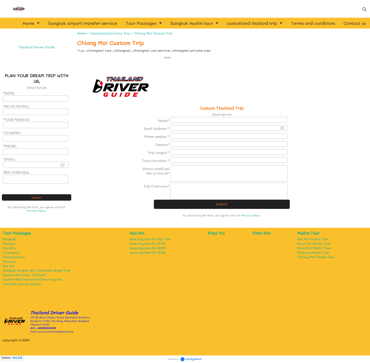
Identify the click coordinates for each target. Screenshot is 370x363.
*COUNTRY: (12, 133)
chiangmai (122, 50)
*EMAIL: (9, 159)
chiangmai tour (99, 50)
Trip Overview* (156, 186)
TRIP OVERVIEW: (16, 172)
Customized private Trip (110, 33)
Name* (163, 120)
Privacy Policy (36, 210)
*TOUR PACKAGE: (16, 119)
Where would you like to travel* (155, 170)
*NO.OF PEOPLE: (16, 106)
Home (81, 33)
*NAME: (9, 93)
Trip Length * (158, 152)
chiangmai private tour (191, 50)
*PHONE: (10, 146)
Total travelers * (155, 160)
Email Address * (156, 128)
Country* (162, 144)
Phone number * (156, 136)
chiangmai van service (151, 50)
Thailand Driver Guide (37, 47)
